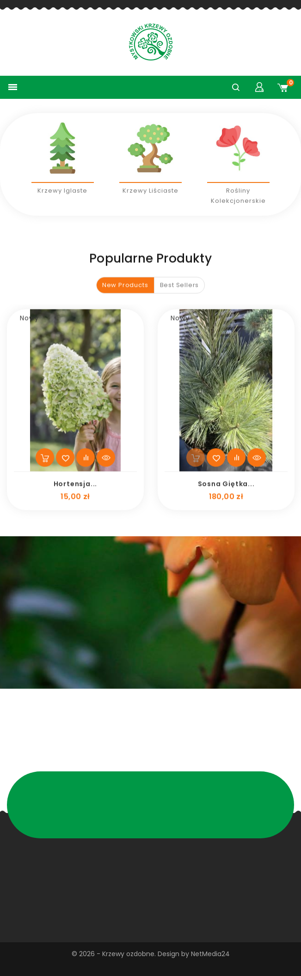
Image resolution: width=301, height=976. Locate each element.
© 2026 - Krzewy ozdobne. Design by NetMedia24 (151, 953)
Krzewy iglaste (62, 193)
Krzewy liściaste (150, 193)
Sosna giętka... (226, 488)
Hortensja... (76, 488)
